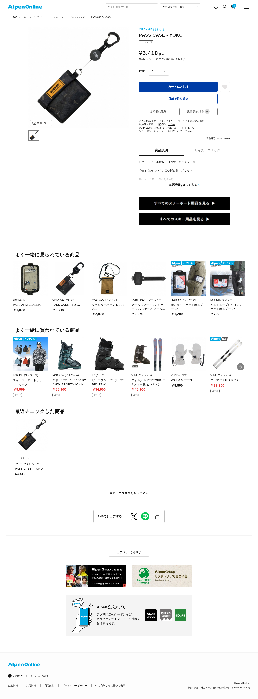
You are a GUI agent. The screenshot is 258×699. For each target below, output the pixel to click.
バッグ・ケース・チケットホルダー (49, 17)
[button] (240, 288)
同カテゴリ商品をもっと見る (129, 493)
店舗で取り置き (178, 98)
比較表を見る (198, 111)
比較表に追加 (158, 111)
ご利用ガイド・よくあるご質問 (30, 675)
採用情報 (31, 685)
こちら (171, 124)
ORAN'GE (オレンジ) (152, 29)
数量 (142, 71)
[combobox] (132, 6)
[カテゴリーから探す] (180, 6)
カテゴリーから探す (129, 552)
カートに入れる (178, 86)
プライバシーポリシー (74, 685)
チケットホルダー (78, 17)
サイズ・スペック (207, 150)
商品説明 (161, 150)
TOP (15, 17)
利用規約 (49, 685)
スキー (25, 17)
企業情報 (13, 685)
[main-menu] (246, 6)
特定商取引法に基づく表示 (110, 685)
